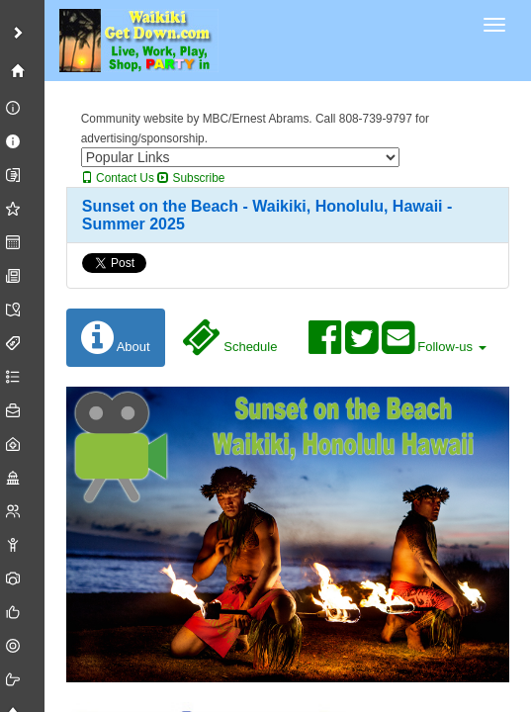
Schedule (230, 337)
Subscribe (190, 178)
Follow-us (397, 337)
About (115, 337)
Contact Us (117, 178)
